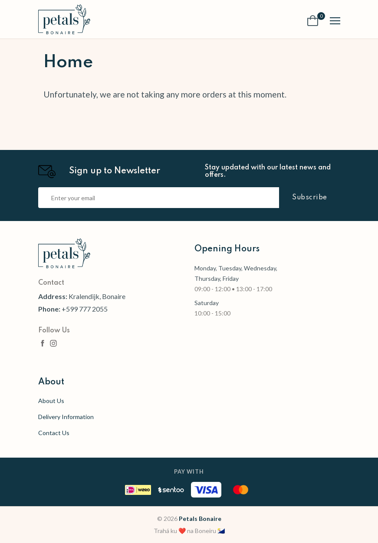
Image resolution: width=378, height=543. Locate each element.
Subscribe (309, 197)
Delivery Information (66, 416)
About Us (51, 400)
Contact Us (53, 432)
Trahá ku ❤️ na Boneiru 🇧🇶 (189, 530)
